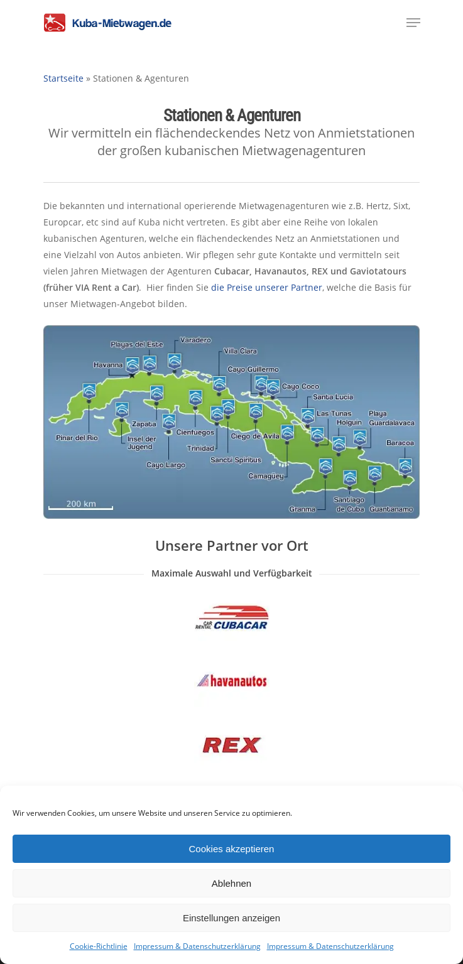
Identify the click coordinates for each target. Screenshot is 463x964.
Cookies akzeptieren (232, 848)
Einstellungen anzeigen (231, 918)
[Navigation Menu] (413, 22)
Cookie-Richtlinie (99, 946)
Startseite (63, 78)
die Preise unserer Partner (266, 287)
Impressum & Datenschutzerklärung (197, 946)
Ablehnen (231, 883)
